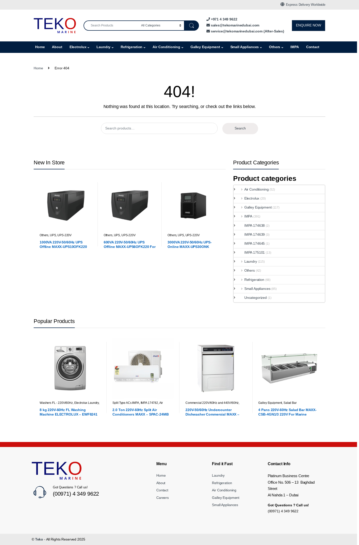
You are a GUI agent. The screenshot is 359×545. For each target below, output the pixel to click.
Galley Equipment (205, 47)
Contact (312, 47)
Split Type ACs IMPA (125, 403)
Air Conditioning (166, 47)
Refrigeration (131, 47)
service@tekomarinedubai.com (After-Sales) (245, 31)
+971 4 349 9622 (221, 19)
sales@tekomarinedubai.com (232, 25)
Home (40, 47)
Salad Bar (290, 403)
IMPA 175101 (251, 252)
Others (274, 47)
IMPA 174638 (251, 225)
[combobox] (111, 25)
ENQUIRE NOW (308, 25)
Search (240, 128)
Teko (39, 539)
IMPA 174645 (251, 243)
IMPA (294, 47)
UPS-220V (64, 235)
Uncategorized (252, 298)
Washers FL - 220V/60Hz (56, 403)
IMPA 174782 (149, 403)
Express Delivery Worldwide (302, 4)
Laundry (103, 47)
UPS (53, 235)
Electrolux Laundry (86, 403)
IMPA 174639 (251, 234)
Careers (162, 498)
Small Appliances (244, 47)
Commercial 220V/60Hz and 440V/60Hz (212, 403)
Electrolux (78, 47)
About (57, 47)
